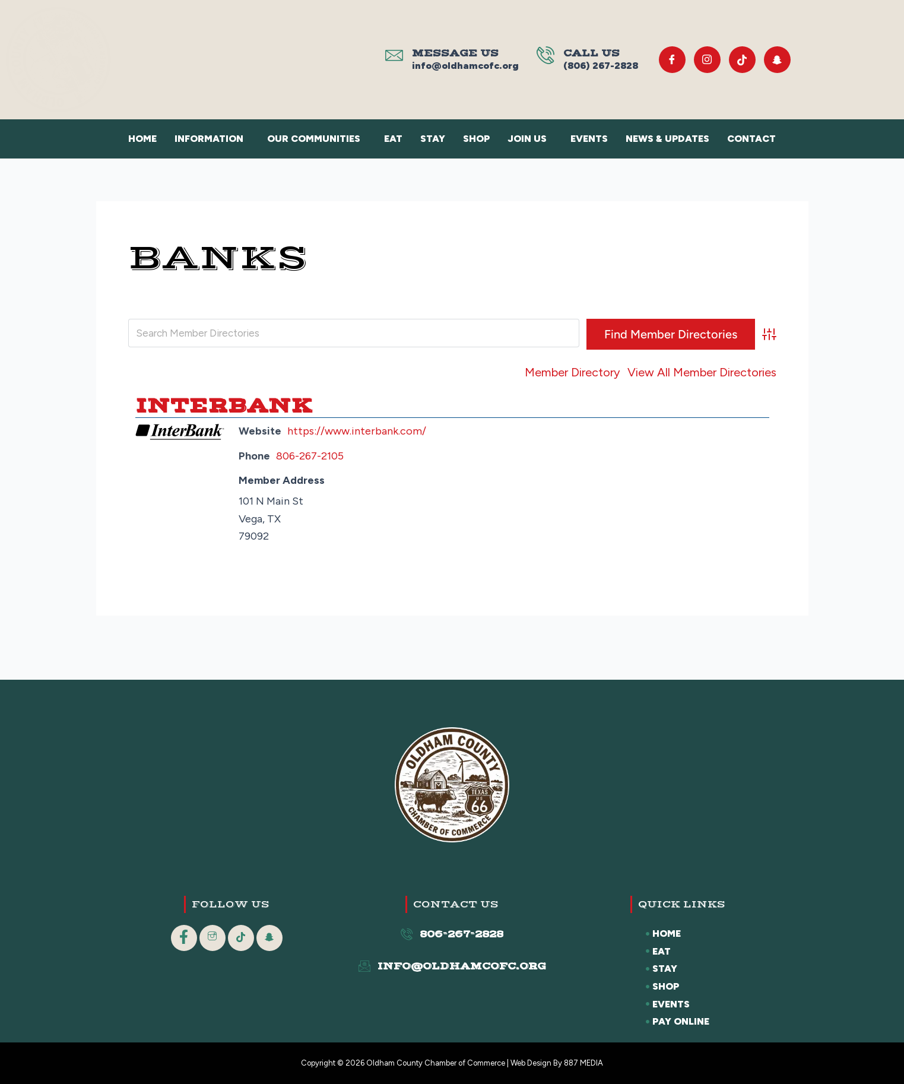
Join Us (527, 138)
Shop (476, 138)
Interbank (223, 405)
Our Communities (313, 138)
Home (142, 138)
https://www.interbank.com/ (356, 431)
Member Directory (572, 372)
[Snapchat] (777, 59)
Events (589, 138)
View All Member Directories (701, 372)
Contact (751, 138)
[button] (212, 139)
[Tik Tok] (742, 59)
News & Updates (667, 138)
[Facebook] (672, 59)
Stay (432, 138)
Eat (393, 138)
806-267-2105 (310, 455)
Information (209, 138)
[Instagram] (707, 59)
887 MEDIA (583, 1062)
